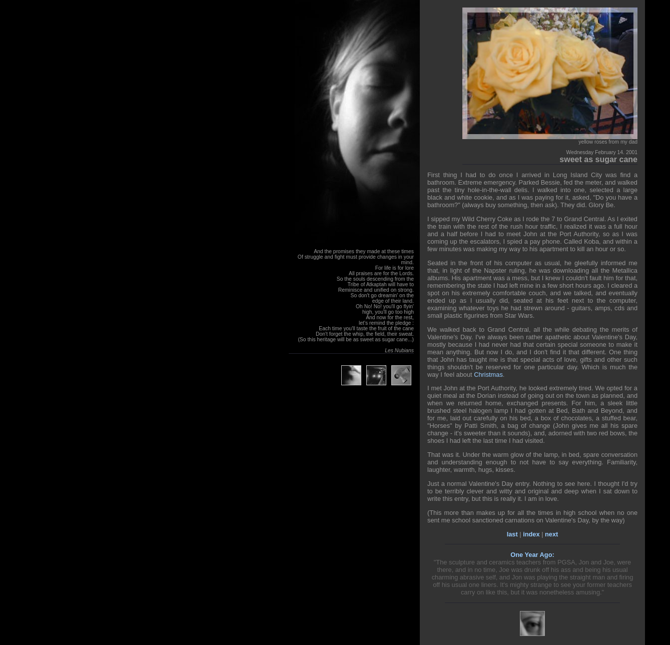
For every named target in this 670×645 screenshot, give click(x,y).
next (551, 534)
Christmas (488, 374)
